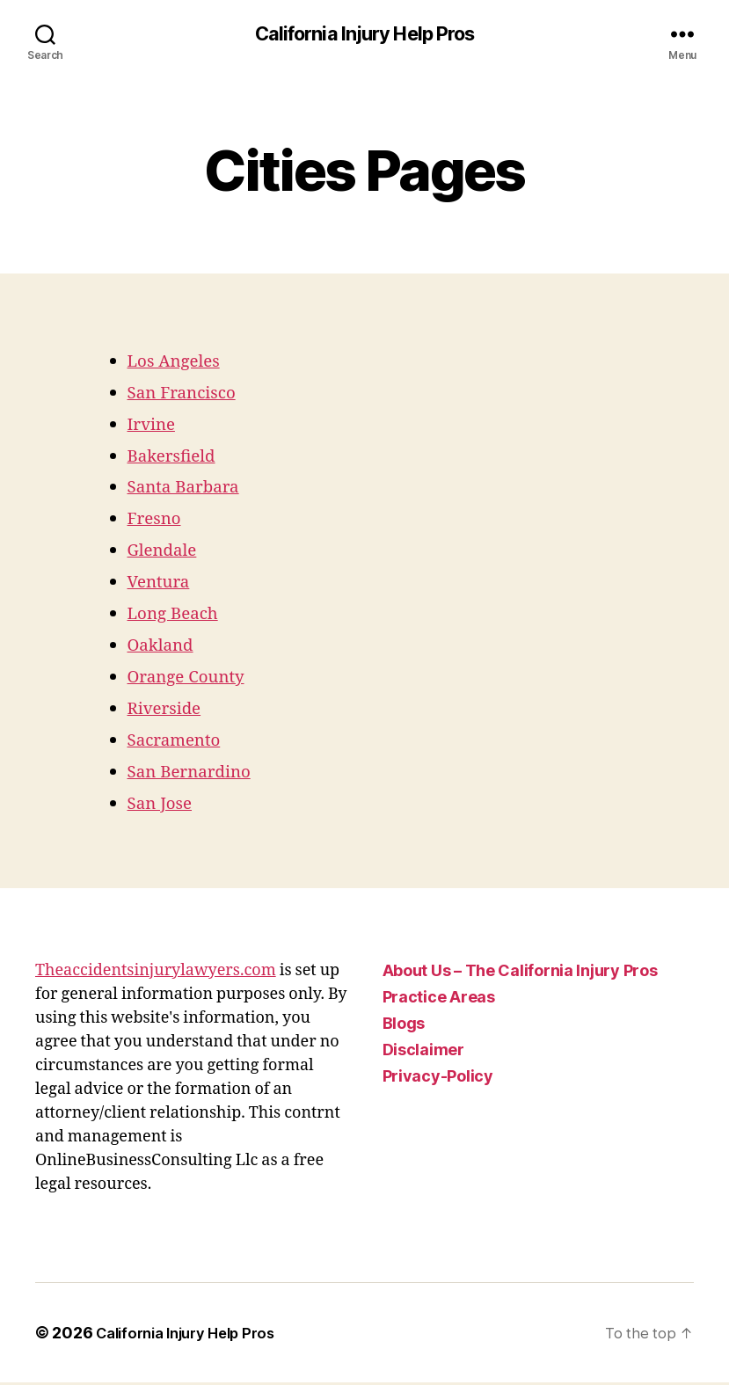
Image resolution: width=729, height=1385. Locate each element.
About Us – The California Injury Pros (520, 973)
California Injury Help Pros (364, 35)
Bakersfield (177, 458)
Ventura (163, 584)
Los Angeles (179, 363)
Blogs (404, 1026)
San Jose (164, 806)
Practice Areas (439, 999)
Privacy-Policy (438, 1078)
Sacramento (180, 742)
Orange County (193, 679)
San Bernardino (197, 774)
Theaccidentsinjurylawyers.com (155, 973)
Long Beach (179, 616)
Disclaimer (423, 1052)
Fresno (158, 521)
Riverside (169, 711)
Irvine (154, 426)
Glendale (167, 553)
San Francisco (188, 394)
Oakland (164, 648)
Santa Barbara (190, 489)
